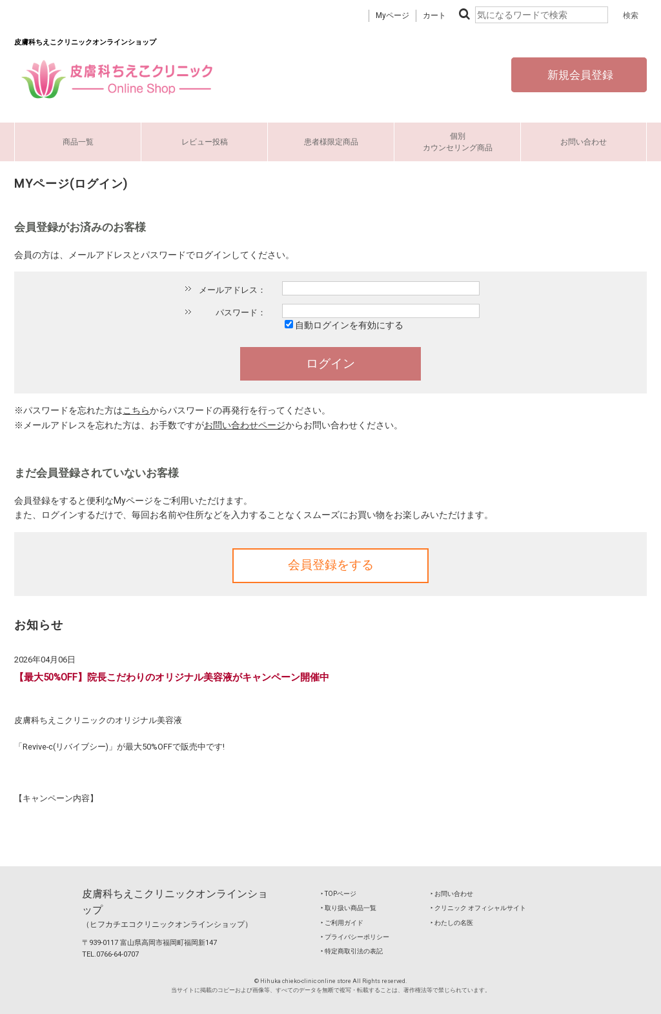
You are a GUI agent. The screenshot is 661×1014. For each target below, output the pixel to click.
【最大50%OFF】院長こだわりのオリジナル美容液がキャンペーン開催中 (171, 677)
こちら (136, 410)
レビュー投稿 (204, 141)
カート (434, 15)
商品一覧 (78, 141)
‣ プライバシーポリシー (355, 936)
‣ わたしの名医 (452, 922)
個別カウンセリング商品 (458, 142)
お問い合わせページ (244, 425)
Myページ (392, 15)
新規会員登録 (579, 74)
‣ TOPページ (338, 893)
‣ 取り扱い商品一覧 (348, 907)
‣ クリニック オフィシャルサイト (478, 907)
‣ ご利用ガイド (342, 922)
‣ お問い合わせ (452, 893)
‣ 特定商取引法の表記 (352, 951)
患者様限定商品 (331, 141)
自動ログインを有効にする (349, 325)
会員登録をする (331, 565)
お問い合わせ (583, 141)
